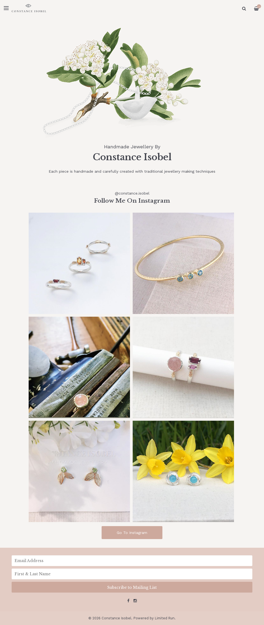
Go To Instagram (132, 532)
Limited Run (165, 618)
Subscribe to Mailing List (132, 587)
